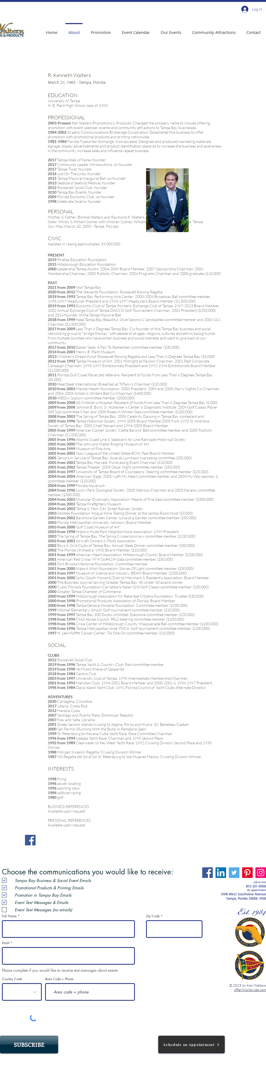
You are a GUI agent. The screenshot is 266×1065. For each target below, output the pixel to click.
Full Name (9, 916)
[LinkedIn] (221, 872)
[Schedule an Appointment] (191, 1044)
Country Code (12, 979)
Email (6, 943)
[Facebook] (30, 840)
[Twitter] (234, 872)
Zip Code (153, 916)
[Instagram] (260, 872)
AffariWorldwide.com (250, 989)
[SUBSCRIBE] (29, 1044)
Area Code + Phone (59, 979)
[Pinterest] (247, 872)
